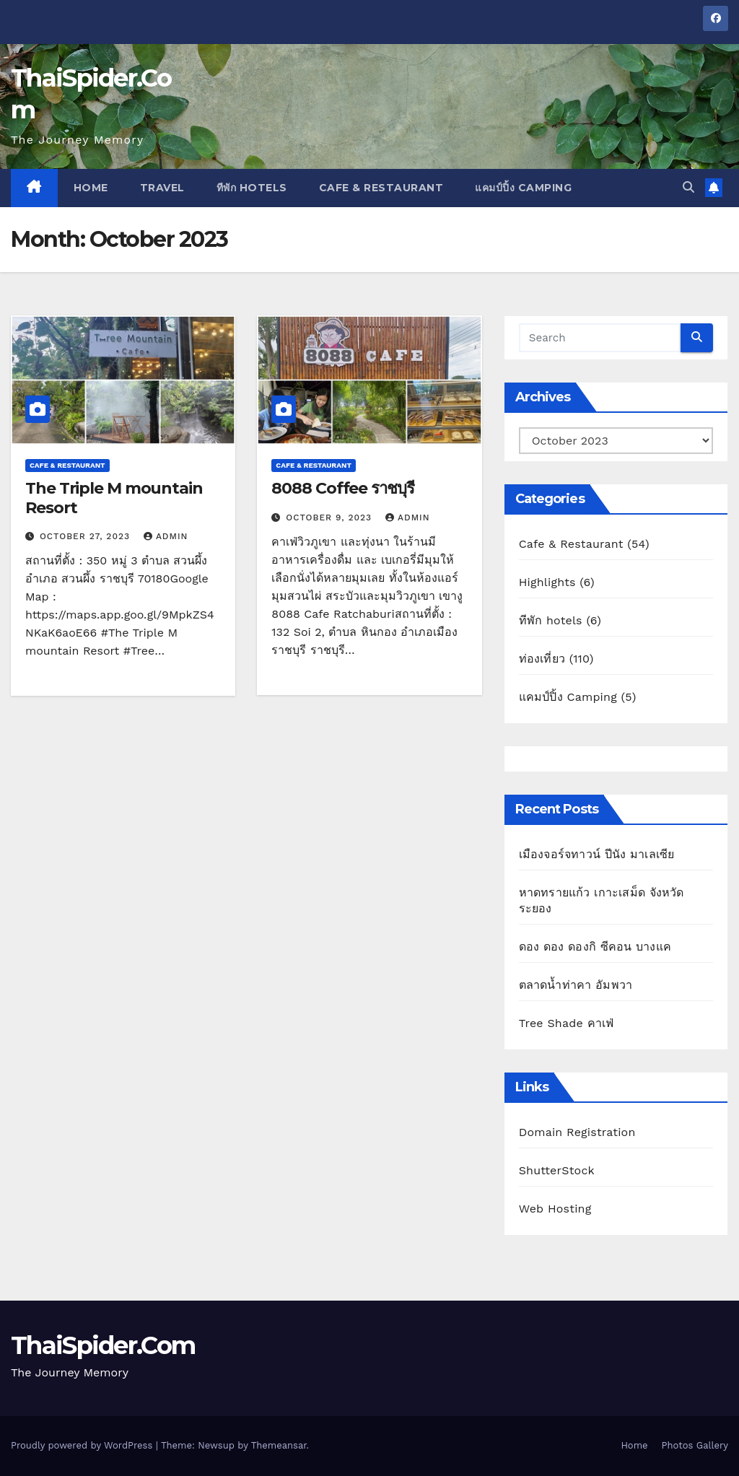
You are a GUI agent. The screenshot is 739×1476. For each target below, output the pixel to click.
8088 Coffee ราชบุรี (342, 488)
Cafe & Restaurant (381, 187)
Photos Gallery (695, 1445)
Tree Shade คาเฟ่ (566, 1023)
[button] (688, 187)
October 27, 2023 (87, 536)
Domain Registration (577, 1132)
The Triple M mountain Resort (114, 498)
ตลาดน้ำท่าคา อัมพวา (575, 985)
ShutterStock (557, 1170)
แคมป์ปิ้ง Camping (523, 187)
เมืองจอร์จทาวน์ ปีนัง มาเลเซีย (597, 854)
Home (91, 187)
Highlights (547, 582)
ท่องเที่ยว (542, 658)
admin (166, 536)
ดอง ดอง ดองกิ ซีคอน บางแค (595, 946)
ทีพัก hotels (252, 187)
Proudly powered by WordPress (83, 1445)
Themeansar (279, 1445)
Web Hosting (555, 1208)
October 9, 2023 (330, 517)
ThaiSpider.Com (103, 1345)
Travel (162, 187)
